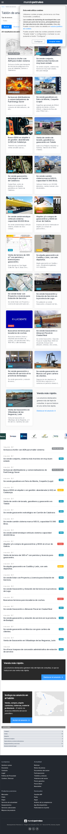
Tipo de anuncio (7, 17)
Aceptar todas (54, 41)
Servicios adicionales (9, 807)
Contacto (5, 770)
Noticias (37, 765)
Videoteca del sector (41, 778)
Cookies (4, 778)
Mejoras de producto (8, 810)
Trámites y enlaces (40, 776)
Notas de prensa (39, 768)
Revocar (11, 778)
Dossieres (5, 768)
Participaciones (39, 773)
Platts (3, 797)
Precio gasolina (39, 781)
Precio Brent (38, 783)
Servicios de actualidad (9, 802)
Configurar (38, 41)
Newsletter (37, 786)
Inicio (3, 6)
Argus (3, 800)
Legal (3, 773)
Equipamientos (6, 805)
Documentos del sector (41, 770)
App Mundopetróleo (40, 805)
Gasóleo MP (38, 794)
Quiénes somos (7, 765)
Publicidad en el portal (41, 807)
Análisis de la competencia (43, 802)
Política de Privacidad (9, 776)
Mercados (5, 794)
